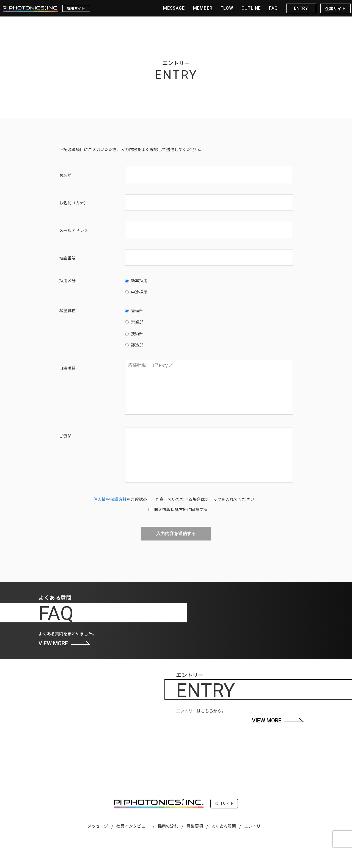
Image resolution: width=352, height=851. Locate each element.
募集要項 (194, 826)
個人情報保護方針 (110, 499)
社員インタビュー (132, 826)
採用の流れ (168, 826)
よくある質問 (223, 826)
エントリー (254, 826)
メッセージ (97, 826)
